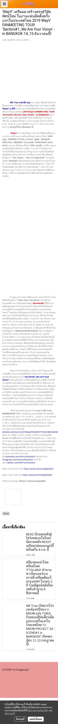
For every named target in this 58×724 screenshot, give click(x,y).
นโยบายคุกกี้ (10, 713)
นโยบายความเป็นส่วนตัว (38, 710)
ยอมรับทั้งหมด (36, 719)
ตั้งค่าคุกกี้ (20, 719)
